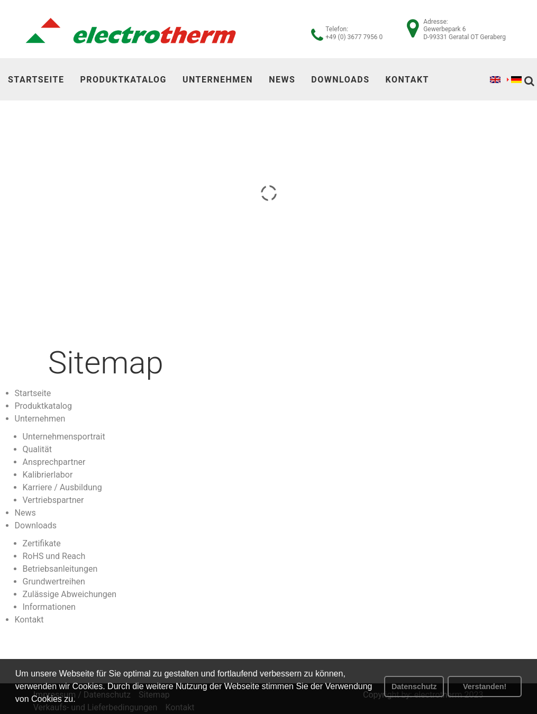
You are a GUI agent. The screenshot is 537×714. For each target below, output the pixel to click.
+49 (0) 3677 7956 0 (354, 37)
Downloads (340, 80)
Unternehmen (218, 80)
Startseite (36, 80)
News (282, 80)
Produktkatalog (123, 80)
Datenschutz (414, 686)
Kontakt (407, 80)
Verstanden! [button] (484, 686)
